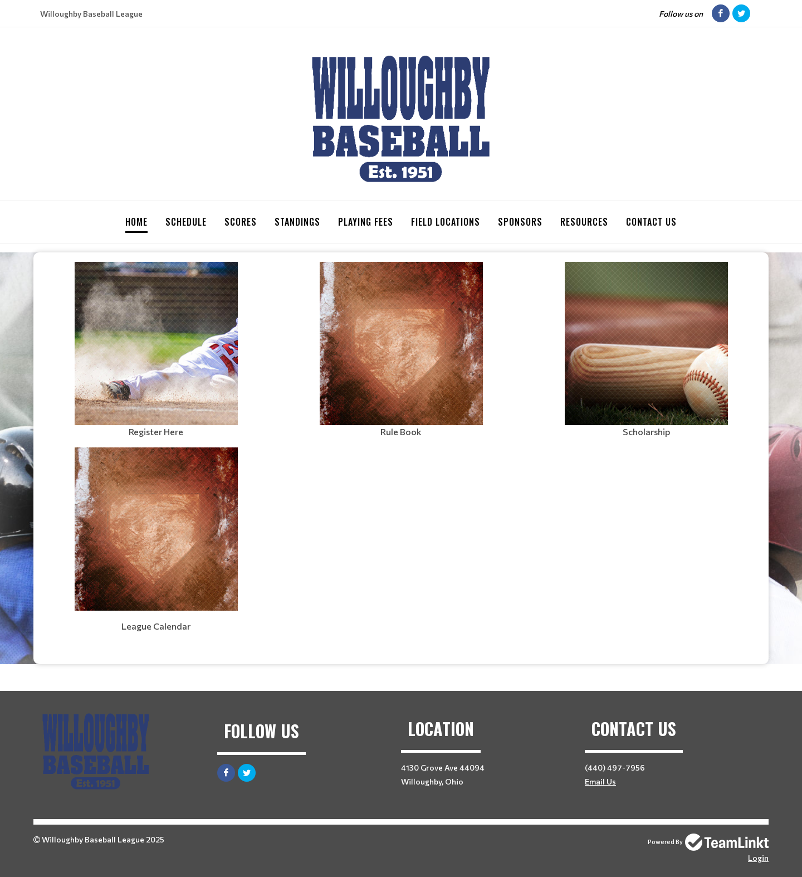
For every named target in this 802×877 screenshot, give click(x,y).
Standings (297, 221)
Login (758, 857)
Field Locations (445, 221)
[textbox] (156, 349)
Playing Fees (365, 221)
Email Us (600, 781)
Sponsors (520, 221)
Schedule (186, 221)
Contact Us (651, 221)
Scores (240, 221)
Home (136, 221)
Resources (584, 221)
